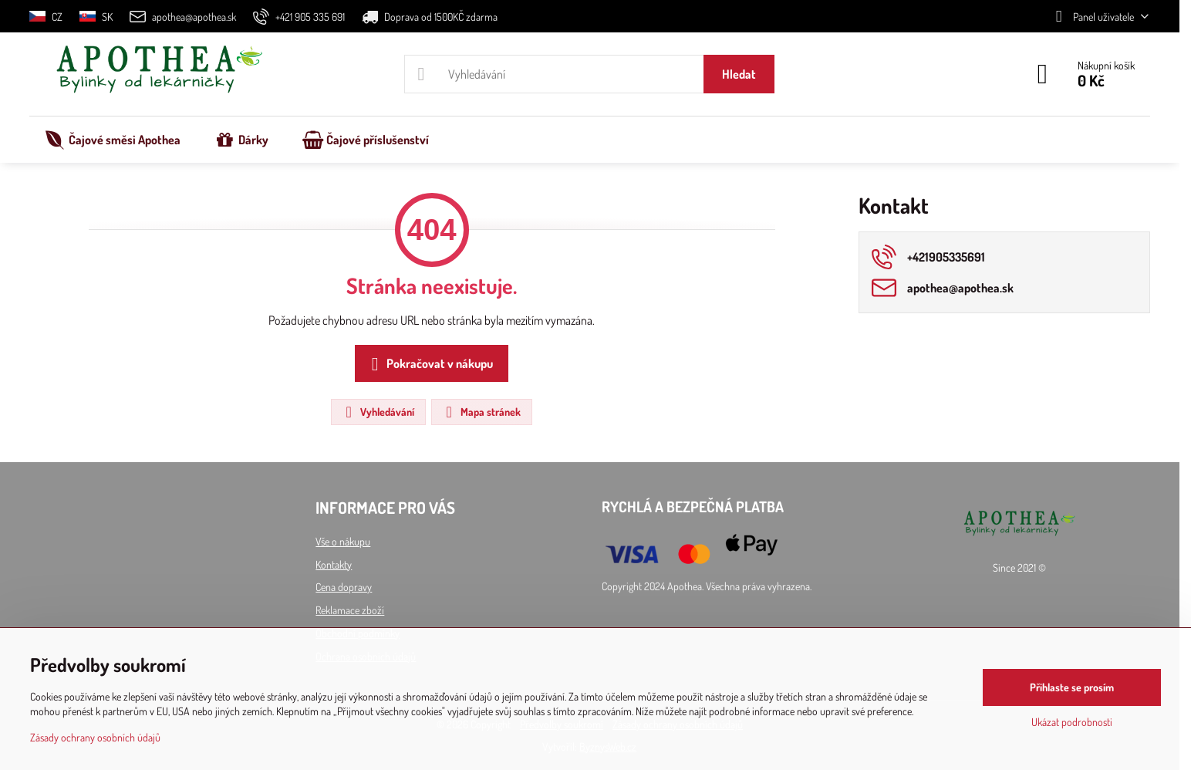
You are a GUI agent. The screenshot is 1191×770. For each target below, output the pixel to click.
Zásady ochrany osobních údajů (95, 737)
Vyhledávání (377, 412)
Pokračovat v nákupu (429, 364)
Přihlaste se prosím (1072, 687)
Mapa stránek (481, 412)
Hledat (739, 74)
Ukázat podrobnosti (1071, 721)
